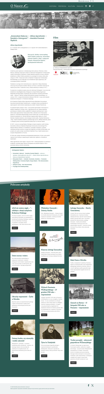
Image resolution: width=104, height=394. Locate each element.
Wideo (55, 21)
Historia (52, 6)
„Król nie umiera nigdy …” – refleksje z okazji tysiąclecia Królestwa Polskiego (22, 210)
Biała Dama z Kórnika (78, 260)
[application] (73, 52)
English (80, 6)
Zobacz (15, 228)
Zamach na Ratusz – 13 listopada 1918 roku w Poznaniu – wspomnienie (79, 305)
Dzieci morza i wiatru (20, 256)
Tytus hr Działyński (48, 342)
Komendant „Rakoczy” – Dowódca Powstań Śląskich (26, 153)
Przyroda (62, 6)
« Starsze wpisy (14, 370)
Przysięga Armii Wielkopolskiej (20, 166)
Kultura (71, 6)
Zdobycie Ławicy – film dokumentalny (22, 164)
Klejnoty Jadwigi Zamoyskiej (51, 250)
